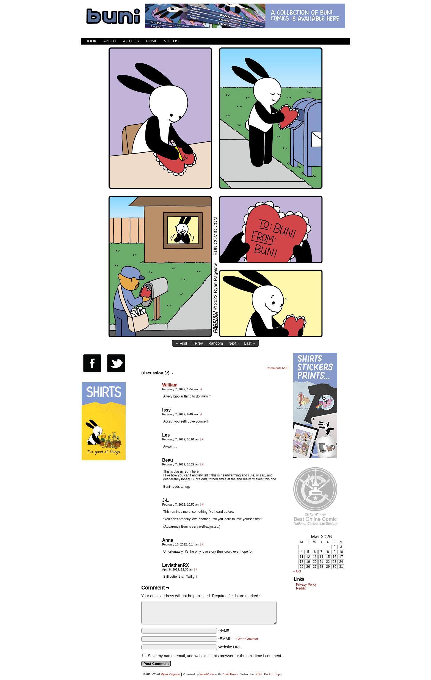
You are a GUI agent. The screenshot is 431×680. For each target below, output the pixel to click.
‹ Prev (198, 343)
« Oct (297, 571)
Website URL (229, 647)
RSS (345, 41)
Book (90, 41)
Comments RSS (277, 368)
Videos (171, 41)
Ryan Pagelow (170, 674)
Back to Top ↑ (273, 674)
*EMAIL (238, 639)
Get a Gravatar (247, 639)
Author (131, 41)
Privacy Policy (306, 584)
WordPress (207, 674)
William (170, 385)
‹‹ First (181, 343)
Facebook (325, 41)
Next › (233, 343)
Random (215, 343)
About (109, 41)
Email (339, 41)
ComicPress (230, 674)
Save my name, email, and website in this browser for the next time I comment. (215, 656)
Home (152, 41)
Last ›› (249, 343)
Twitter (332, 41)
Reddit (301, 588)
